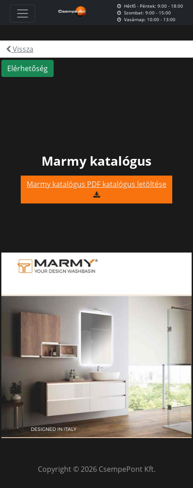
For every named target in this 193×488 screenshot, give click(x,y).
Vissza (19, 49)
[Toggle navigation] (22, 14)
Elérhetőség (27, 68)
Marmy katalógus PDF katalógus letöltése (96, 184)
